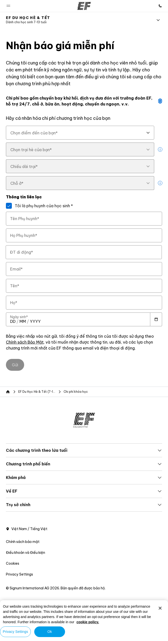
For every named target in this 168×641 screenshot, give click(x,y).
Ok (49, 632)
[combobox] (80, 133)
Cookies (12, 563)
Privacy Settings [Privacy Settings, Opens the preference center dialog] (15, 632)
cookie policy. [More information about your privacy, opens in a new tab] (87, 622)
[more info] (160, 149)
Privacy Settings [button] (19, 574)
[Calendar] (156, 319)
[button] (8, 6)
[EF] (84, 6)
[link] (28, 20)
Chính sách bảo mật (22, 541)
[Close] (160, 608)
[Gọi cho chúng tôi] (160, 6)
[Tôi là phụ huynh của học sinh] (9, 206)
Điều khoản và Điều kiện (25, 552)
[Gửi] (15, 365)
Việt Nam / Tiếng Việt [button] (26, 529)
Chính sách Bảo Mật (25, 342)
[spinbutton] (13, 321)
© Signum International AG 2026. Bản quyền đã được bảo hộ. (55, 588)
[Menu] (158, 20)
